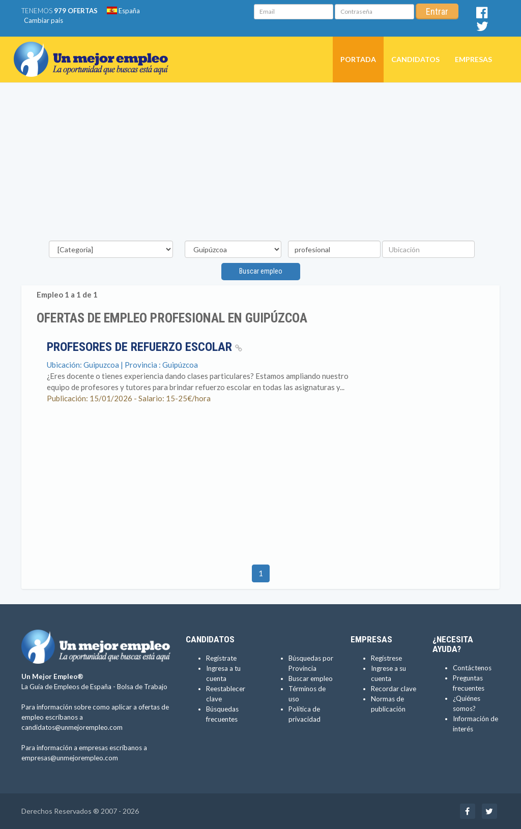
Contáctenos (472, 668)
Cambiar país (43, 20)
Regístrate (221, 658)
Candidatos (415, 59)
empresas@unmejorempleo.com (69, 758)
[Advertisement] (260, 164)
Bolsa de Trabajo (142, 687)
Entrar (437, 11)
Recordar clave (393, 689)
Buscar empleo (260, 271)
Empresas (473, 59)
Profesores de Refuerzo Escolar (144, 347)
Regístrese (386, 658)
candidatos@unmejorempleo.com (72, 727)
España (123, 11)
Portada (358, 59)
